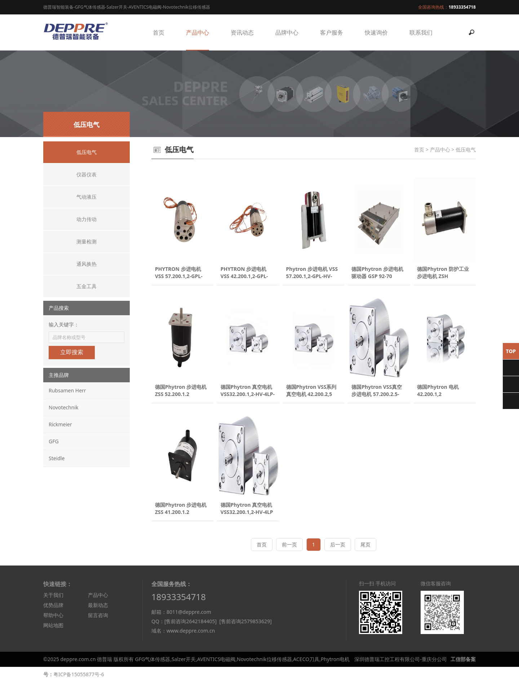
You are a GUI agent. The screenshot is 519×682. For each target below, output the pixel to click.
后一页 (337, 544)
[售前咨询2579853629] (245, 621)
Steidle (57, 458)
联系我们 (420, 32)
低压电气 (466, 149)
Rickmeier (60, 424)
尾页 (365, 544)
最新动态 (98, 605)
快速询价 (376, 32)
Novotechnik (63, 407)
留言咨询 (98, 615)
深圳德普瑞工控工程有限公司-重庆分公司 (400, 659)
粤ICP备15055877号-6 (78, 674)
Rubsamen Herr (67, 390)
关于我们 (53, 594)
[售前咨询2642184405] (190, 621)
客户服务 (331, 32)
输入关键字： (64, 324)
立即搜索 (71, 352)
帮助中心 (53, 615)
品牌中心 (286, 32)
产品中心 (197, 32)
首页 (158, 32)
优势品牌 (53, 605)
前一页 (289, 544)
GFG (54, 441)
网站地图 (53, 625)
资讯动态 (242, 32)
